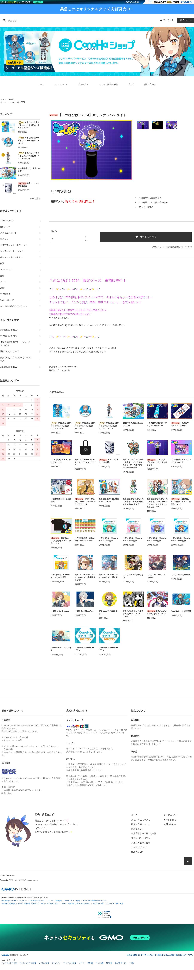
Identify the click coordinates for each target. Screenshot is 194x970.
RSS (133, 852)
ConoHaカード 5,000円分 (181, 611)
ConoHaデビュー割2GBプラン (108, 649)
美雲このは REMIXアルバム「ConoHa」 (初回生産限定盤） (85, 577)
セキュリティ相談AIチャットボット (95, 900)
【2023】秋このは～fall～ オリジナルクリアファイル (85, 501)
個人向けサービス (120, 963)
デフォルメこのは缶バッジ (108, 612)
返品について (158, 247)
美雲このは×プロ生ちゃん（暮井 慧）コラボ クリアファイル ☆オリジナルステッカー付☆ (157, 503)
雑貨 (12, 99)
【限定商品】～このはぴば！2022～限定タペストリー (181, 501)
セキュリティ (56, 963)
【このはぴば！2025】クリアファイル (61, 461)
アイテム (185, 20)
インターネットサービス (9, 963)
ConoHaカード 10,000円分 (61, 649)
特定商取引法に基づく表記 (179, 247)
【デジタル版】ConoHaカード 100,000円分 (60, 576)
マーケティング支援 (69, 963)
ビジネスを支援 (44, 963)
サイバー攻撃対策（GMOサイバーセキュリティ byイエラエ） (38, 903)
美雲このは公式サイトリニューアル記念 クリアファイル (28, 125)
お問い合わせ (149, 84)
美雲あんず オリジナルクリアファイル (157, 612)
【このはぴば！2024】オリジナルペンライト (157, 462)
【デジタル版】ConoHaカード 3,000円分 (132, 539)
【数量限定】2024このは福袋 (61, 500)
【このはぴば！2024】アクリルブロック (181, 461)
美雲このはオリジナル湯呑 (28, 184)
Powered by (19, 880)
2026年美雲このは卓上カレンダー (29, 169)
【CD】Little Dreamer (60, 611)
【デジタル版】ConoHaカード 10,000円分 (180, 539)
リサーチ (82, 963)
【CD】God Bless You (84, 611)
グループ (84, 84)
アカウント (168, 20)
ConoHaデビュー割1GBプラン (84, 649)
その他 (131, 963)
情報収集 (90, 963)
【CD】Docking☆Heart (180, 575)
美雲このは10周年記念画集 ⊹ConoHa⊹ (109, 500)
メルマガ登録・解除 (108, 84)
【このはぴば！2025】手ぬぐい (180, 424)
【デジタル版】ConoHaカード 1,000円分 (108, 539)
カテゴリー (61, 84)
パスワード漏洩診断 (55, 900)
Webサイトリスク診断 (72, 900)
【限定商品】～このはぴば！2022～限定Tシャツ (61, 540)
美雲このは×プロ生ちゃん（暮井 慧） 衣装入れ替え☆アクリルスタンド (133, 501)
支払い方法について (140, 819)
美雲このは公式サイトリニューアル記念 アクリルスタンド (28, 156)
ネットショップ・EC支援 (28, 963)
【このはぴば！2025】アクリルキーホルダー (157, 424)
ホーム (41, 84)
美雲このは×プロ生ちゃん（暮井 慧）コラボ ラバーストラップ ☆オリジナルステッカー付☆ (133, 464)
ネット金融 (99, 963)
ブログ (130, 84)
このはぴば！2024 (17, 102)
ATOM (140, 852)
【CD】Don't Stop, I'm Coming (156, 576)
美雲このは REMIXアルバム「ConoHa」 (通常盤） (109, 576)
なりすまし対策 (98, 903)
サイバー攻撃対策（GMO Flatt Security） (76, 903)
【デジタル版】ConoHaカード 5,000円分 (156, 539)
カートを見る (170, 819)
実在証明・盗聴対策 (8, 903)
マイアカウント (171, 815)
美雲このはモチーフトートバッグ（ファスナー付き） (84, 462)
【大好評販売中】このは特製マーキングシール (84, 539)
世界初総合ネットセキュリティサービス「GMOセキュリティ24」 (23, 900)
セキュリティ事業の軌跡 (115, 903)
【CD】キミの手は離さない (133, 576)
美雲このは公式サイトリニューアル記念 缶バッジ (28, 140)
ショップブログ (138, 847)
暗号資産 (109, 963)
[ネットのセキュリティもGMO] (23, 2)
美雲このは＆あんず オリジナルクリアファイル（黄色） (133, 614)
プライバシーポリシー (141, 838)
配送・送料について (140, 824)
